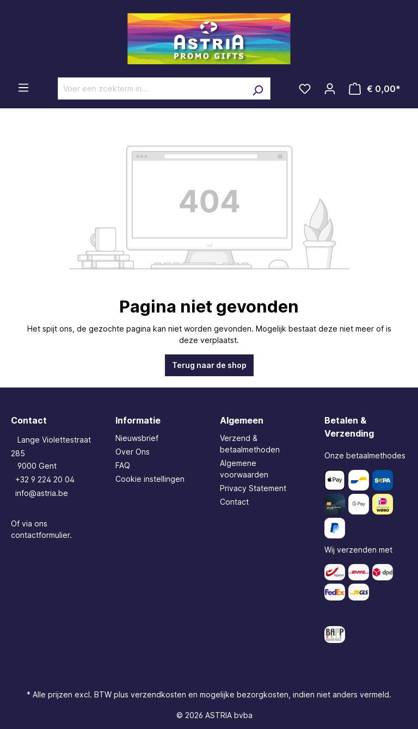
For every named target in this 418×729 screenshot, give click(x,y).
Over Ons (132, 451)
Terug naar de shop (209, 365)
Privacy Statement (253, 488)
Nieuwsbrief (136, 438)
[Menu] (23, 87)
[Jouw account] (329, 88)
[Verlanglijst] (304, 88)
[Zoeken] (258, 88)
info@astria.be (41, 493)
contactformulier (40, 535)
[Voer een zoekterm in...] (151, 88)
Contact (234, 501)
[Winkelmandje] (374, 88)
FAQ (122, 465)
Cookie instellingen (150, 478)
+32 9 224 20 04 (45, 479)
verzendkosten (158, 694)
